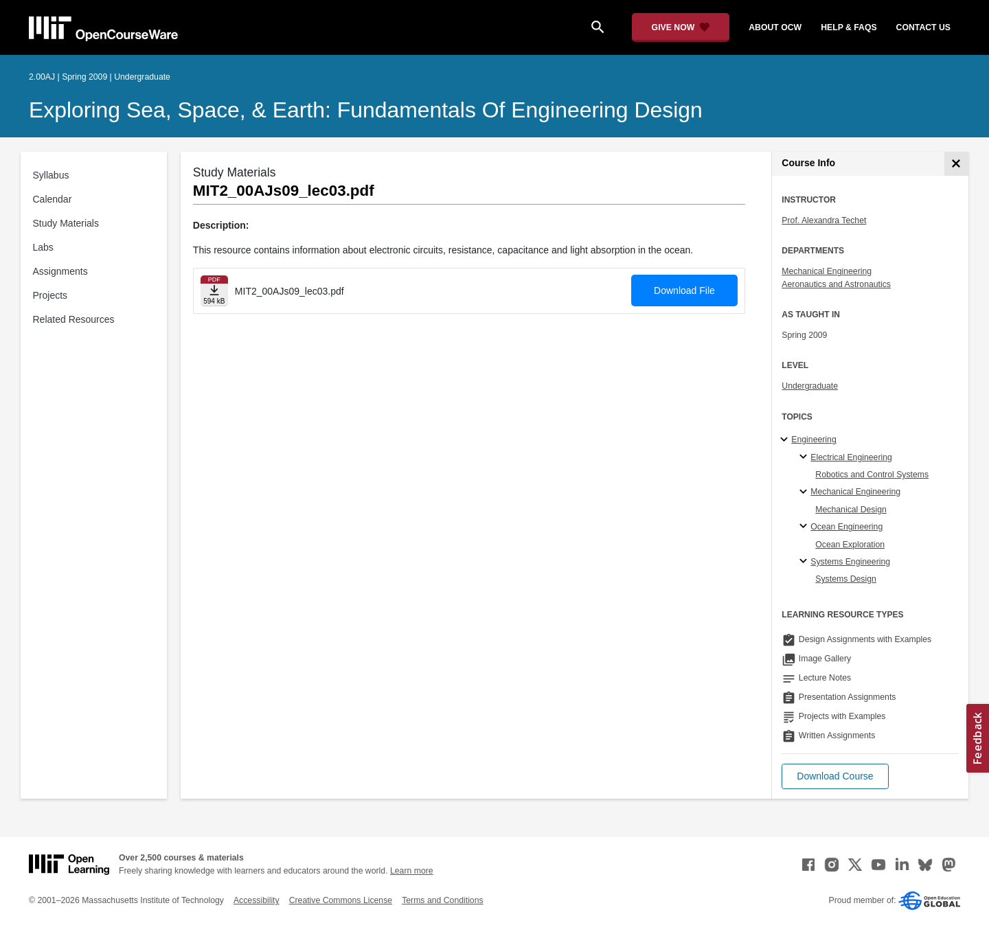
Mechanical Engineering (827, 271)
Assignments (60, 271)
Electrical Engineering (850, 457)
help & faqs (848, 27)
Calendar (52, 199)
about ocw (775, 27)
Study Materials (66, 223)
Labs (43, 247)
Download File (684, 290)
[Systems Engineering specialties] (805, 562)
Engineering (813, 439)
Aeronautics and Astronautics (836, 284)
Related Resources (74, 319)
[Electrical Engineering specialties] (805, 457)
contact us (923, 27)
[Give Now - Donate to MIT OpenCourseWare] (681, 27)
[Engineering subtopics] (786, 440)
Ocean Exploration (850, 544)
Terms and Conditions (442, 900)
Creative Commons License (340, 900)
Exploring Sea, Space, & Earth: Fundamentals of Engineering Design (366, 110)
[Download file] (214, 290)
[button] (835, 776)
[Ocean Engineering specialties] (805, 527)
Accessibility (257, 900)
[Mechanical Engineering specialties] (805, 492)
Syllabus (51, 175)
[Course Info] (956, 164)
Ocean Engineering (846, 527)
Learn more (411, 871)
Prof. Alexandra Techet (824, 220)
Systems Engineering (850, 562)
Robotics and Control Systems (872, 474)
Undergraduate (810, 386)
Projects (50, 295)
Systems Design (845, 579)
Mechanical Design (851, 509)
